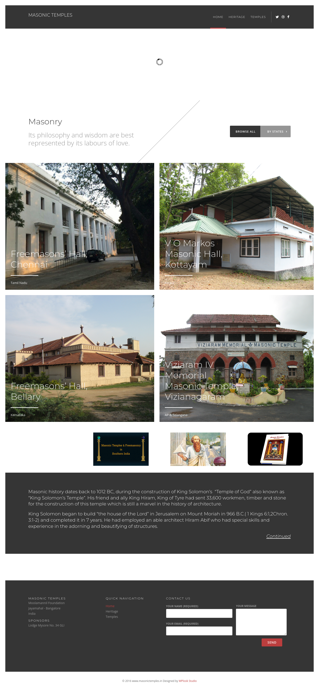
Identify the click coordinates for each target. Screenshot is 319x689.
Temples (258, 17)
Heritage (237, 17)
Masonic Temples (50, 15)
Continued (278, 536)
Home (218, 17)
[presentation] (199, 647)
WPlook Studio (188, 681)
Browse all (246, 131)
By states (277, 131)
